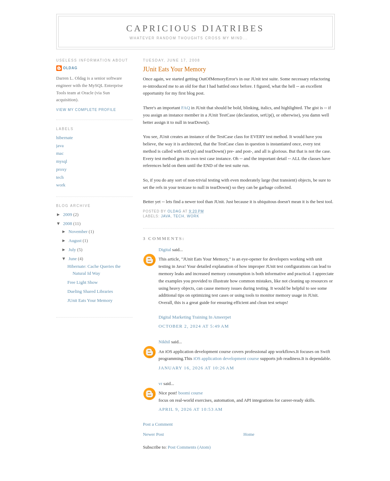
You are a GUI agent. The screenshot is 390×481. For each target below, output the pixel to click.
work (193, 216)
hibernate (64, 137)
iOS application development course (226, 358)
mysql (61, 161)
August (75, 240)
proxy (61, 169)
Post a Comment (158, 424)
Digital (165, 249)
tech (178, 216)
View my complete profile (86, 110)
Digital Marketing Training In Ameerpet (195, 317)
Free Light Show (82, 282)
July (72, 249)
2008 (68, 223)
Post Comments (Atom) (189, 447)
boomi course (191, 392)
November (78, 231)
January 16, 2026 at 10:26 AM (196, 367)
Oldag (70, 68)
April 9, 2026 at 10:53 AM (191, 409)
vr (161, 383)
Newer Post (153, 434)
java (166, 216)
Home (249, 434)
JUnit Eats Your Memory (90, 300)
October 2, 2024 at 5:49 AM (194, 326)
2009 (68, 214)
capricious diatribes (195, 28)
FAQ (185, 107)
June (73, 258)
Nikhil (164, 341)
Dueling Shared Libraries (90, 291)
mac (60, 153)
